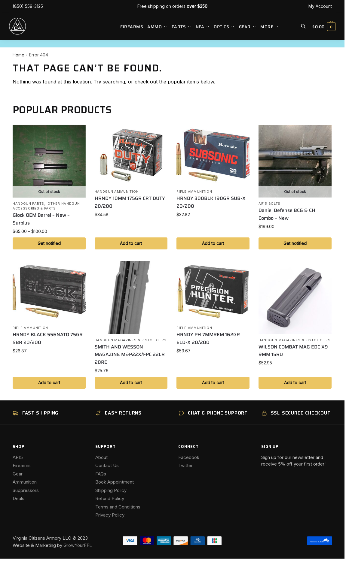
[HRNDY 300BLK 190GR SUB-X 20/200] (213, 155)
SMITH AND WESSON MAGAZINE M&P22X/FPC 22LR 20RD (130, 354)
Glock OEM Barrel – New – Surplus (41, 219)
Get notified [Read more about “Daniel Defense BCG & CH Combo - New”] (295, 243)
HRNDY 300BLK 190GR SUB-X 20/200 (211, 202)
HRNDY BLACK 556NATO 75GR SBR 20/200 (48, 338)
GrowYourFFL (77, 545)
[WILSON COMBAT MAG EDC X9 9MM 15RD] (295, 297)
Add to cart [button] (131, 243)
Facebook (188, 457)
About (101, 457)
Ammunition (25, 482)
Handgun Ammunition (117, 191)
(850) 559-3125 (28, 6)
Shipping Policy (111, 490)
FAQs (100, 474)
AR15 (18, 457)
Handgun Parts (28, 203)
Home (18, 54)
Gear (18, 474)
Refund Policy (109, 498)
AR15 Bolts (269, 203)
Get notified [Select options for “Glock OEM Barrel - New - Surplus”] (49, 243)
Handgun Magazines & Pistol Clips (131, 340)
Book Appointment (114, 482)
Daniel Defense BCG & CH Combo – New (287, 214)
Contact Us (107, 465)
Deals (18, 498)
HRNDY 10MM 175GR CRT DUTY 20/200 (130, 202)
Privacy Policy (109, 515)
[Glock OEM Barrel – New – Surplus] (49, 161)
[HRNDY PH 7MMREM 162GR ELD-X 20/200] (213, 291)
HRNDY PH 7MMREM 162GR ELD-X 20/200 (208, 338)
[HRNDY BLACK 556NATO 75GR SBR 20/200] (49, 291)
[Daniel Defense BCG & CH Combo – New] (295, 161)
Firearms (22, 465)
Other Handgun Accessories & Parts (46, 205)
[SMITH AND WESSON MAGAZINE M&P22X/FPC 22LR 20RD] (131, 297)
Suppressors (26, 490)
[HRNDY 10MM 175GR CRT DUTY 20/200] (131, 155)
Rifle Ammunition (194, 191)
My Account (320, 6)
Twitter (185, 465)
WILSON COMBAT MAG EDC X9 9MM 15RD (293, 350)
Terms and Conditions (117, 507)
